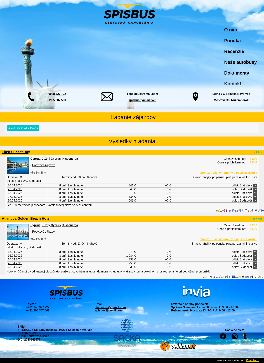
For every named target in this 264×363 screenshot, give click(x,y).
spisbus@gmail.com (142, 100)
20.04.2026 (15, 185)
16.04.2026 (15, 255)
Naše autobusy (240, 62)
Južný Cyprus (51, 158)
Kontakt (232, 83)
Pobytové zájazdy (43, 165)
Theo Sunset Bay (16, 152)
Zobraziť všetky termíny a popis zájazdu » (228, 172)
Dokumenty (236, 72)
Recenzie (234, 51)
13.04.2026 (15, 251)
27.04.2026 (15, 196)
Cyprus (35, 158)
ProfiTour (252, 360)
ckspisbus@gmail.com (142, 93)
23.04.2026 (15, 189)
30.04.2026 (15, 200)
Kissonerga (70, 158)
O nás (230, 29)
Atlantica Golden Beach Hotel (26, 218)
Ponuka (232, 40)
